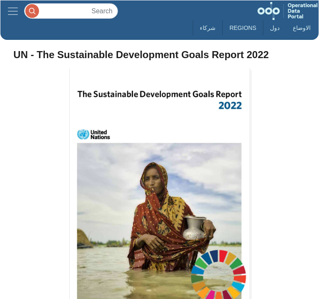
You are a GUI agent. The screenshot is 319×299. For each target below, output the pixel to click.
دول (275, 28)
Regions (242, 28)
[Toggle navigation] (13, 11)
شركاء (208, 28)
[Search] (71, 11)
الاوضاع (302, 28)
